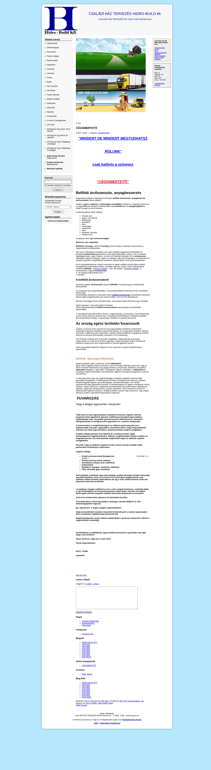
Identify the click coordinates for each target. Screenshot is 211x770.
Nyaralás (50, 112)
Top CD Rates (91, 708)
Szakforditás (52, 116)
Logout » (96, 584)
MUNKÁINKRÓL (88, 628)
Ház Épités (51, 90)
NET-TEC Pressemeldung (130, 706)
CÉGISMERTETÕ (89, 670)
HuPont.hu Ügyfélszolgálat (58, 221)
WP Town (105, 706)
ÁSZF (96, 728)
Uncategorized (103, 133)
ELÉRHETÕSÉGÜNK (90, 626)
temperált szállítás (131, 269)
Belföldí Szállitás (53, 99)
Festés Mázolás (53, 95)
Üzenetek (50, 69)
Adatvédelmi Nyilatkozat (110, 728)
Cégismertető (52, 43)
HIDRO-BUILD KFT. (89, 647)
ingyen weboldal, (160, 56)
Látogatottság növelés (159, 84)
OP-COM (50, 125)
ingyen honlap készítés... (159, 58)
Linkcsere (50, 73)
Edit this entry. (81, 575)
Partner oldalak (53, 56)
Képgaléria (51, 65)
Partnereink (51, 52)
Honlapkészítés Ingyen (132, 724)
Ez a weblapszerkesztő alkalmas (160, 52)
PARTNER (86, 649)
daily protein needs (105, 708)
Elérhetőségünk (53, 48)
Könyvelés (51, 108)
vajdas (89, 584)
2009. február (87, 679)
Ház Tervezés (52, 86)
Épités (49, 82)
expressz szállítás (100, 269)
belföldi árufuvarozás (121, 295)
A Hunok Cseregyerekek (56, 120)
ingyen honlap (81, 710)
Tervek (49, 78)
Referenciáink (52, 60)
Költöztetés (51, 103)
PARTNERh (86, 661)
